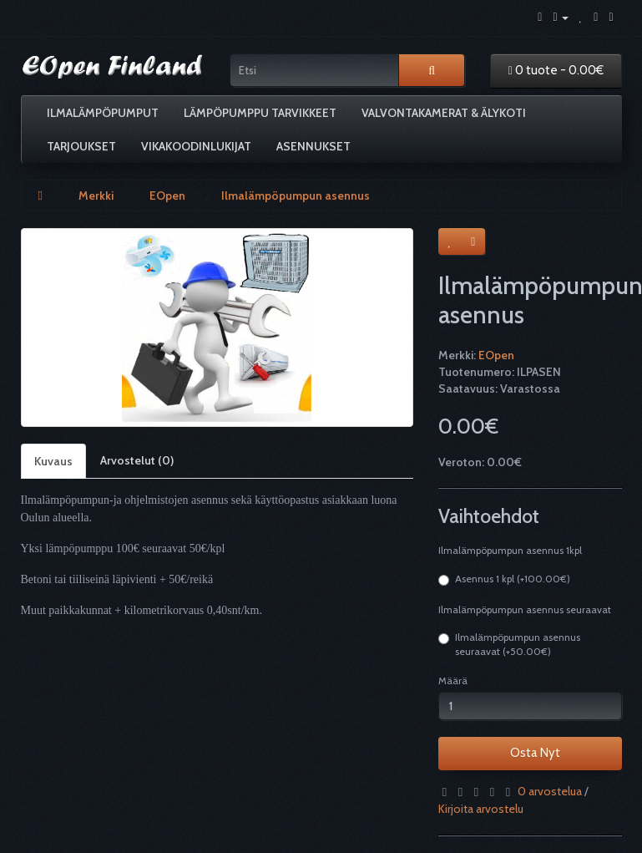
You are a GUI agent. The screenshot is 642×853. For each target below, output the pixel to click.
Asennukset (313, 146)
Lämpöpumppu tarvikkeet (260, 112)
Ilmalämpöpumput (103, 112)
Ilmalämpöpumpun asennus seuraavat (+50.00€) (509, 644)
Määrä (453, 680)
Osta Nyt (530, 752)
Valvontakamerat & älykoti (443, 112)
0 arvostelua (550, 791)
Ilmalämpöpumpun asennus (295, 195)
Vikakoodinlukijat (196, 146)
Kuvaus (53, 461)
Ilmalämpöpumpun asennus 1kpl (510, 550)
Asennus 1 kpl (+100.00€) (504, 579)
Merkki (96, 195)
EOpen (167, 195)
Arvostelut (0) (137, 460)
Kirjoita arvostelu (480, 808)
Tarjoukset (81, 146)
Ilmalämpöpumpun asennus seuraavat (524, 609)
